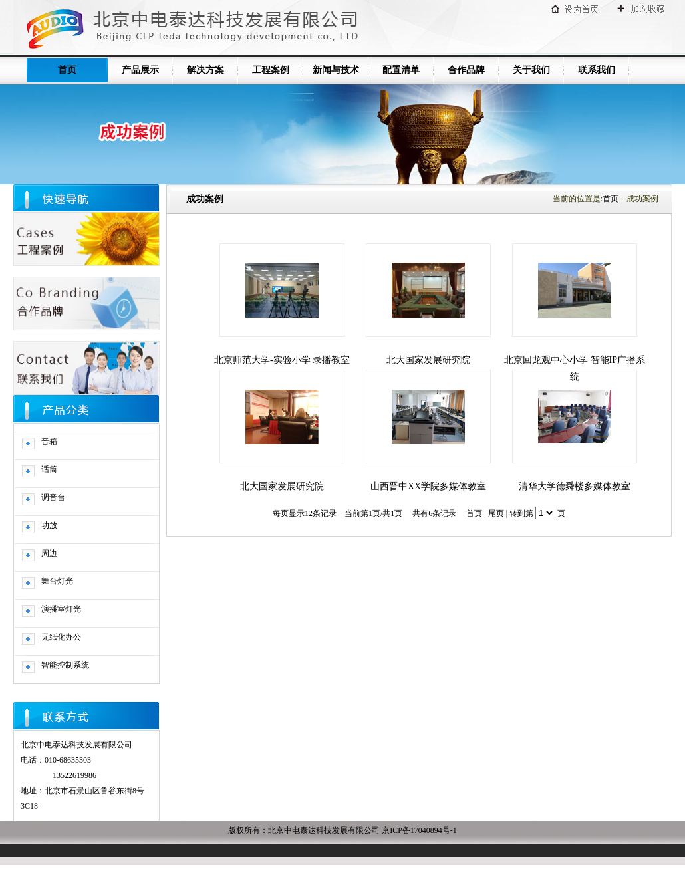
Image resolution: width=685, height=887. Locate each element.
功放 (49, 525)
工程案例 (270, 70)
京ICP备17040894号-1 (419, 830)
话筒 (49, 469)
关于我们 (531, 70)
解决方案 (205, 70)
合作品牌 (466, 70)
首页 (67, 70)
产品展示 (140, 70)
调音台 (53, 497)
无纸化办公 (61, 637)
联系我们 (596, 70)
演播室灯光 (61, 609)
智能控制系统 (65, 665)
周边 (49, 553)
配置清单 (401, 70)
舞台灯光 (57, 581)
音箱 (49, 441)
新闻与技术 (336, 70)
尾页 (496, 513)
